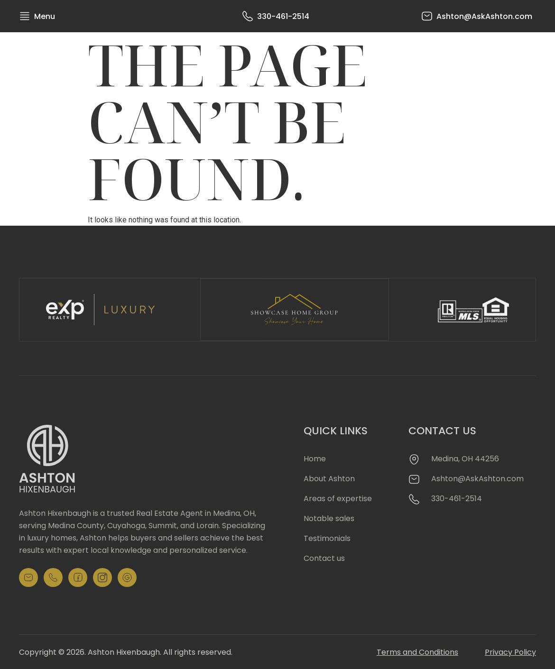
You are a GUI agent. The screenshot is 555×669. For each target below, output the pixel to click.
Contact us (324, 557)
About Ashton (329, 477)
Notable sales (329, 517)
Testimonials (327, 537)
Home (315, 457)
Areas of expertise (338, 497)
